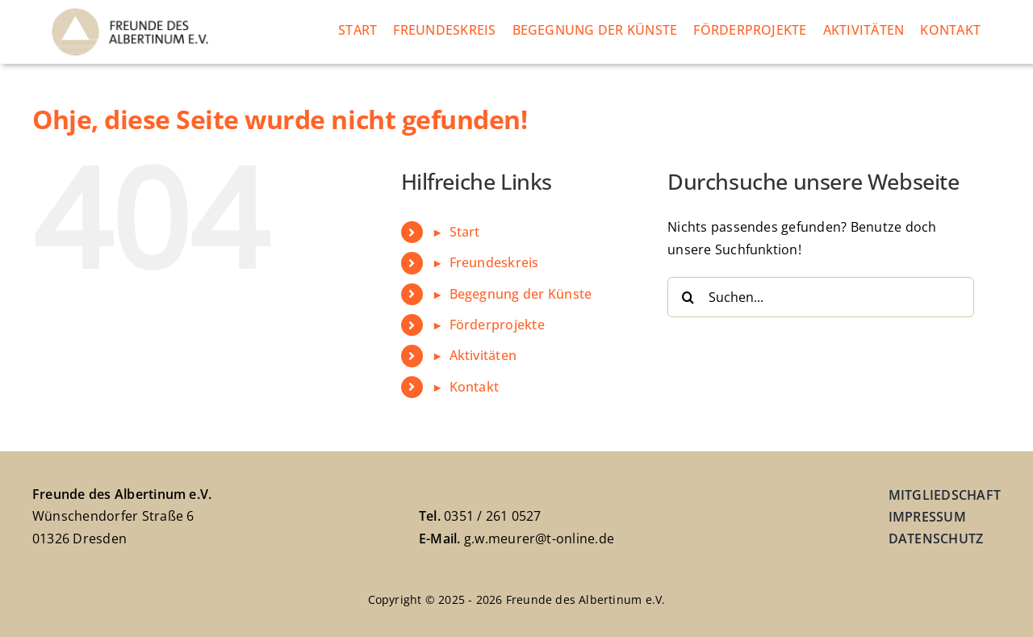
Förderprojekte (497, 324)
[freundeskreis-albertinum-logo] (130, 14)
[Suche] (687, 297)
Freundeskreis (494, 262)
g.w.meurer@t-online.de (539, 538)
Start (465, 232)
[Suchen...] (820, 297)
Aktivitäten (483, 355)
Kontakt (475, 387)
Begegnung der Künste (521, 294)
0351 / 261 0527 (493, 516)
